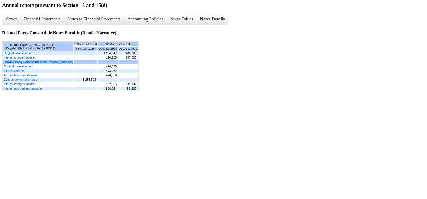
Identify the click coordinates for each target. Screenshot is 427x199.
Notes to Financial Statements (94, 19)
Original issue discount (18, 53)
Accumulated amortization (21, 75)
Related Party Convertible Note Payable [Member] (38, 62)
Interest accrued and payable (23, 88)
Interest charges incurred (20, 57)
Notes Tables (181, 19)
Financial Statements (42, 19)
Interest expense (14, 70)
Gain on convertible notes (20, 79)
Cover (11, 19)
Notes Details (212, 19)
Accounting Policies (145, 19)
